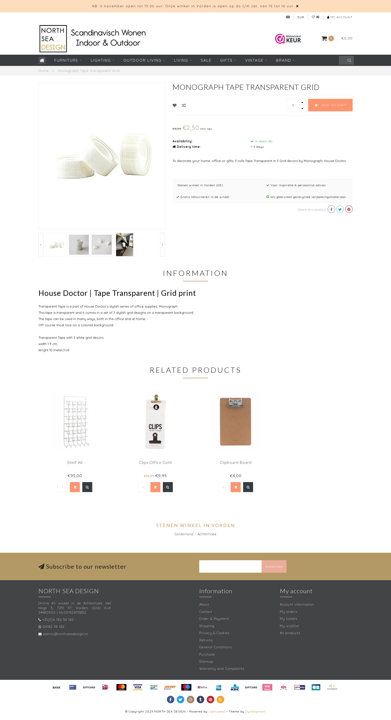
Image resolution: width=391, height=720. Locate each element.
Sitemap (206, 662)
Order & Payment (214, 619)
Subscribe (274, 566)
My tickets (288, 619)
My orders (288, 612)
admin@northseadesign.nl (65, 634)
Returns (206, 640)
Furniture (66, 60)
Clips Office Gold (155, 462)
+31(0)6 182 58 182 (58, 620)
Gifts (226, 60)
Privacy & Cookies (214, 633)
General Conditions (215, 647)
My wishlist (289, 626)
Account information (297, 604)
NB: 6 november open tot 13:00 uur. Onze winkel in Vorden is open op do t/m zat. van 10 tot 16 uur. (193, 6)
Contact (205, 612)
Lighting (101, 60)
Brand (283, 60)
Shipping (206, 626)
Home (43, 71)
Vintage (254, 60)
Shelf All (75, 462)
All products (290, 633)
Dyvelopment (255, 711)
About (204, 604)
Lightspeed (216, 711)
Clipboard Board (236, 462)
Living (181, 60)
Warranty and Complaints (221, 669)
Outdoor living (142, 60)
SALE (206, 60)
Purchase (207, 654)
